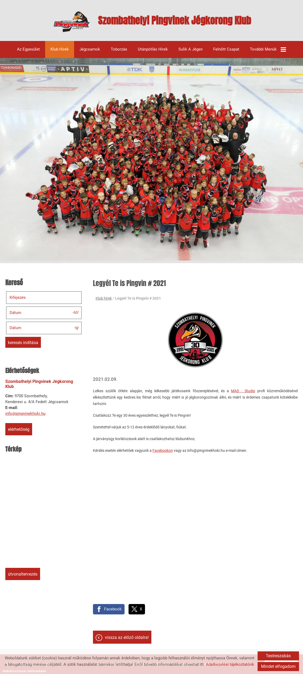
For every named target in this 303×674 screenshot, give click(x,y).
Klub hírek (59, 49)
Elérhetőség (18, 429)
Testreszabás (278, 655)
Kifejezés (18, 297)
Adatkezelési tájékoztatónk (230, 664)
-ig (76, 327)
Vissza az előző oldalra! (127, 637)
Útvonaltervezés (22, 574)
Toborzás (119, 49)
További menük (268, 49)
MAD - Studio (243, 391)
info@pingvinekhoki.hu (25, 413)
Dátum (15, 312)
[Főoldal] (72, 21)
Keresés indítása (23, 342)
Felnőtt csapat (226, 49)
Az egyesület (28, 49)
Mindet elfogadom (278, 666)
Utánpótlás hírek (153, 49)
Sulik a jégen (190, 49)
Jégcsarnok (89, 49)
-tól (75, 312)
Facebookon (162, 450)
